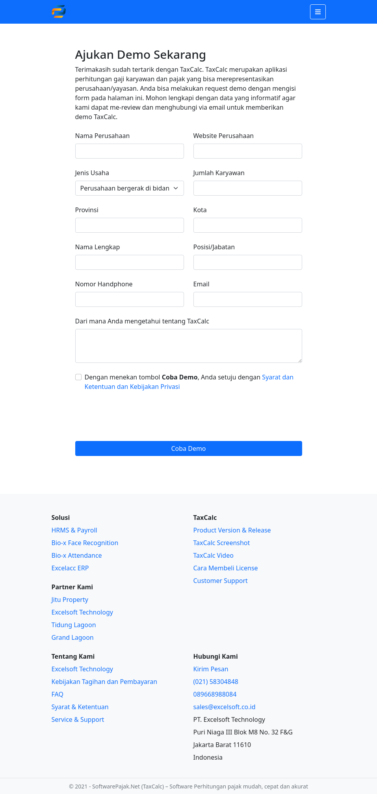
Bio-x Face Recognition (85, 542)
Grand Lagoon (73, 637)
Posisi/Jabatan (214, 247)
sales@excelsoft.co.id (224, 706)
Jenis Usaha (92, 172)
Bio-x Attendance (77, 555)
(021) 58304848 (215, 681)
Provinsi (86, 210)
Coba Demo (188, 448)
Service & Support (78, 719)
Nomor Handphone (104, 284)
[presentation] (135, 416)
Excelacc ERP (70, 568)
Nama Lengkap (97, 247)
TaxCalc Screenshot (221, 542)
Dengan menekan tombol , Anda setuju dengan (189, 382)
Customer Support (220, 580)
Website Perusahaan (223, 135)
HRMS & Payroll (74, 530)
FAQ (57, 694)
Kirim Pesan (210, 669)
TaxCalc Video (213, 555)
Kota (200, 210)
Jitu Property (70, 599)
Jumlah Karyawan (219, 172)
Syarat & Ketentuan (80, 706)
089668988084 (215, 694)
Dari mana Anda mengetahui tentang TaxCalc (142, 321)
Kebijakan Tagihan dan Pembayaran (105, 681)
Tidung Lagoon (74, 624)
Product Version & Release (232, 530)
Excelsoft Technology (82, 612)
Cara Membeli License (225, 568)
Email (201, 284)
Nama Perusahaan (102, 135)
